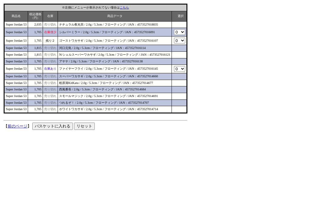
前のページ (17, 126)
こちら (124, 7)
